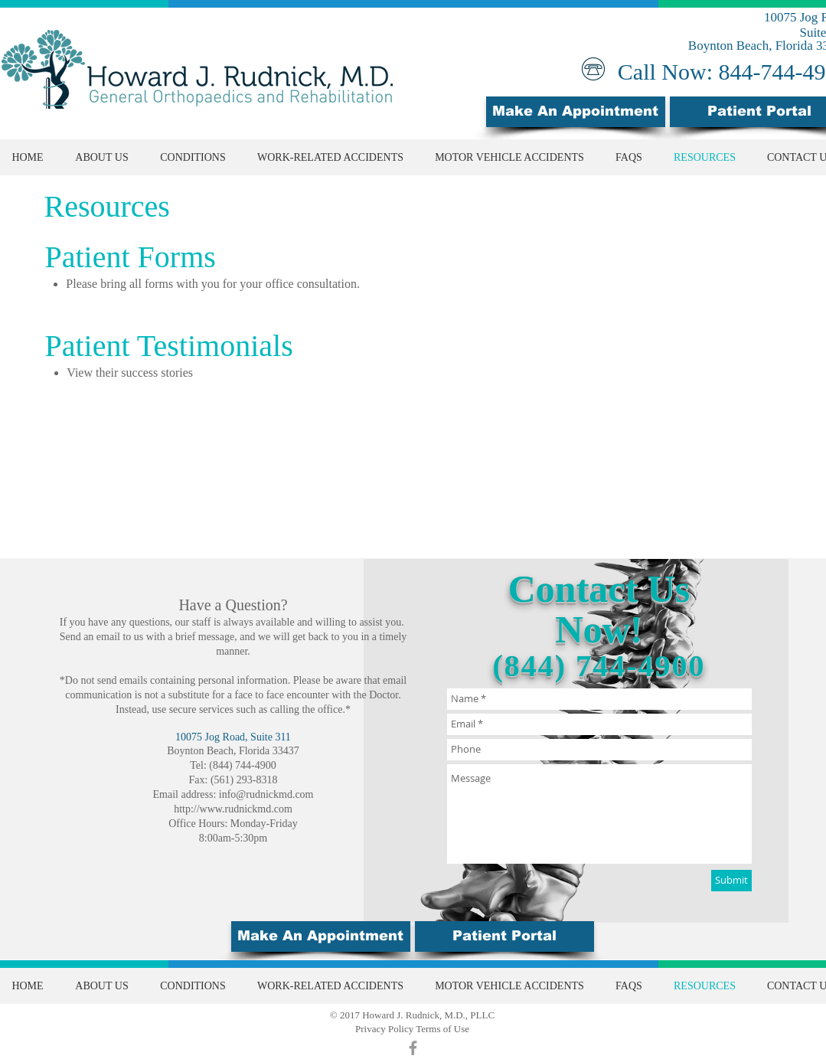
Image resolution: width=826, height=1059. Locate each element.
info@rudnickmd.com (266, 794)
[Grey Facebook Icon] (413, 1047)
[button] (504, 936)
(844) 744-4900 (599, 666)
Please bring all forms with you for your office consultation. (213, 283)
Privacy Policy (384, 1028)
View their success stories (130, 372)
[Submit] (731, 880)
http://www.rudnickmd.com (233, 809)
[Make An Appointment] (575, 111)
